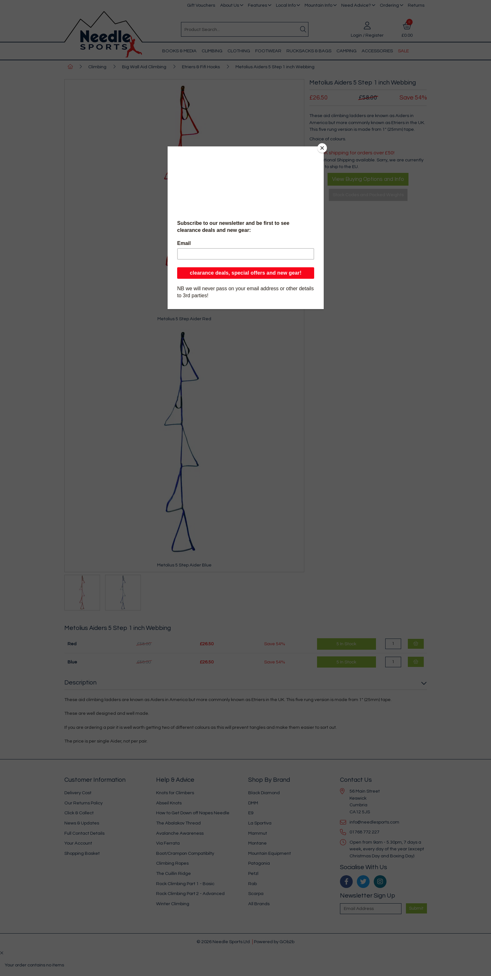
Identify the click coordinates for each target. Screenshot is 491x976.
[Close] (322, 148)
